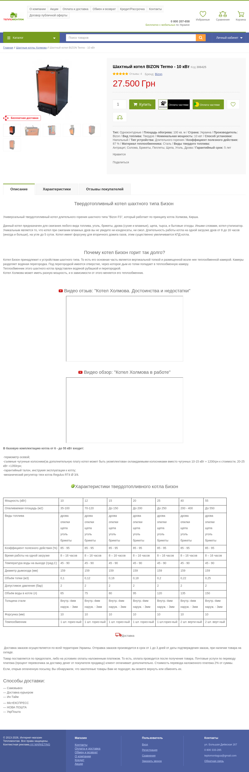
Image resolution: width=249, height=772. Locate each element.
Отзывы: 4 (135, 73)
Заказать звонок (152, 761)
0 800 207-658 (180, 21)
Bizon (158, 74)
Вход (145, 744)
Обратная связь (214, 761)
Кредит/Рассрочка (132, 9)
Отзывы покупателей (104, 189)
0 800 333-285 (212, 750)
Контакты (155, 9)
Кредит (79, 760)
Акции (54, 9)
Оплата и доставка (75, 9)
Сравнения (149, 755)
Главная (8, 47)
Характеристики (57, 189)
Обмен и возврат (104, 9)
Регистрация (149, 750)
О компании (38, 9)
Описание (19, 189)
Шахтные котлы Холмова (31, 47)
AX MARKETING (40, 744)
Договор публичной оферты (48, 15)
